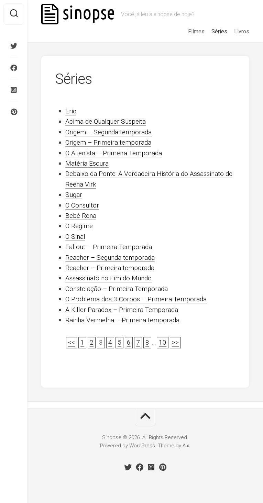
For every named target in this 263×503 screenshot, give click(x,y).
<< (71, 342)
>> (175, 342)
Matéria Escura (87, 163)
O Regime (79, 226)
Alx (186, 446)
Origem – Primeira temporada (108, 142)
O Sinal (75, 237)
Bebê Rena (80, 216)
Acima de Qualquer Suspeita (105, 121)
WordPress (142, 446)
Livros (241, 31)
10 (162, 342)
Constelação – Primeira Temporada (116, 289)
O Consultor (82, 205)
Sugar (73, 195)
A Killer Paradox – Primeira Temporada (121, 310)
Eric (70, 111)
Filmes (196, 31)
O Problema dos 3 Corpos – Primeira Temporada (136, 299)
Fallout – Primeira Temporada (108, 247)
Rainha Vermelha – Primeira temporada (122, 320)
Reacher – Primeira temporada (109, 268)
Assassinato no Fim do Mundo (108, 278)
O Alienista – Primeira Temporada (113, 153)
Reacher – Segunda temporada (110, 257)
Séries (219, 31)
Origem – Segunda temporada (108, 132)
